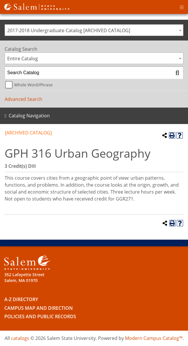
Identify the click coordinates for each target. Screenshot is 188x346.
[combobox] (94, 30)
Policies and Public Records (40, 316)
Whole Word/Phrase (33, 85)
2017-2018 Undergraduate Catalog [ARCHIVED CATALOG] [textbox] (68, 30)
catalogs (20, 338)
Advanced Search (23, 99)
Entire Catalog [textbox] (22, 58)
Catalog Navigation (29, 115)
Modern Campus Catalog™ (154, 338)
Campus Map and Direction (38, 308)
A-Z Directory (21, 299)
